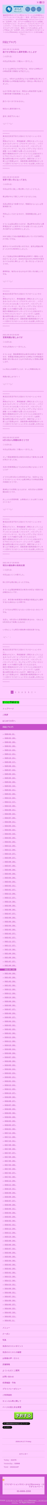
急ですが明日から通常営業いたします (20, 52)
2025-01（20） (10, 794)
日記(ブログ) (8, 727)
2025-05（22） (10, 778)
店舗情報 (6, 1364)
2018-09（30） (10, 1097)
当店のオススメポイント (13, 1346)
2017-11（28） (10, 1137)
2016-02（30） (10, 1221)
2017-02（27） (10, 1173)
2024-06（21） (10, 822)
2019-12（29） (10, 1037)
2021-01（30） (10, 985)
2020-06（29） (10, 1013)
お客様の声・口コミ (11, 1358)
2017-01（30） (10, 1177)
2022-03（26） (10, 929)
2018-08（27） (10, 1101)
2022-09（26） (10, 906)
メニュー (6, 1328)
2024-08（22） (10, 814)
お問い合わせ (8, 1377)
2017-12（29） (10, 1133)
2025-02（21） (10, 790)
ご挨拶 (5, 715)
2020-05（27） (10, 1017)
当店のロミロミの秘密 (12, 1352)
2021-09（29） (10, 953)
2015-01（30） (10, 1273)
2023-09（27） (10, 858)
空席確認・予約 (9, 1383)
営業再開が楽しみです (13, 337)
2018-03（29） (10, 1121)
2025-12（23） (10, 750)
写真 (4, 1340)
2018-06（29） (10, 1109)
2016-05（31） (10, 1209)
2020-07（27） (10, 1009)
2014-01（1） (10, 1320)
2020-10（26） (10, 997)
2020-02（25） (10, 1029)
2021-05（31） (10, 969)
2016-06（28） (10, 1205)
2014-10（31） (10, 1284)
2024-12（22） (10, 798)
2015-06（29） (10, 1253)
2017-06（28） (10, 1157)
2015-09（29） (10, 1241)
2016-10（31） (10, 1189)
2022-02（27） (10, 933)
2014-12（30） (10, 1277)
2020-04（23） (10, 1021)
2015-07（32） (10, 1249)
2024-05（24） (10, 826)
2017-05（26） (10, 1161)
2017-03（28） (10, 1169)
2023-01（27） (10, 890)
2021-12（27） (10, 941)
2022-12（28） (10, 894)
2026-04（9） (10, 734)
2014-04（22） (10, 1308)
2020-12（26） (10, 989)
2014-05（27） (10, 1304)
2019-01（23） (10, 1081)
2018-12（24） (10, 1085)
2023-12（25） (10, 846)
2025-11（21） (10, 754)
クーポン (6, 1334)
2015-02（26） (10, 1269)
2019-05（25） (10, 1065)
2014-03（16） (10, 1312)
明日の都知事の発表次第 (14, 565)
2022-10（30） (10, 902)
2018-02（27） (10, 1125)
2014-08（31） (10, 1292)
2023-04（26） (10, 878)
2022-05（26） (10, 922)
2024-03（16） (10, 834)
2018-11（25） (10, 1089)
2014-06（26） (10, 1300)
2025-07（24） (10, 770)
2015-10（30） (10, 1237)
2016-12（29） (10, 1181)
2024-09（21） (10, 810)
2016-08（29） (10, 1197)
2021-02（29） (10, 981)
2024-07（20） (10, 818)
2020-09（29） (10, 1001)
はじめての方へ (9, 721)
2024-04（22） (10, 830)
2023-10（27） (10, 854)
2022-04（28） (10, 926)
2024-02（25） (10, 838)
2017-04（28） (10, 1165)
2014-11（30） (10, 1281)
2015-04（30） (10, 1261)
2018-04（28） (10, 1117)
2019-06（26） (10, 1061)
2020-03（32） (10, 1025)
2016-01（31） (10, 1225)
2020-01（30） (10, 1033)
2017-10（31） (10, 1141)
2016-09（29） (10, 1193)
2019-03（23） (10, 1073)
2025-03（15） (10, 786)
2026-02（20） (10, 742)
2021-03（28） (10, 977)
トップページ (8, 709)
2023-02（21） (10, 886)
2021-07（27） (10, 961)
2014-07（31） (10, 1296)
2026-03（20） (10, 738)
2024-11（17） (10, 802)
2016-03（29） (10, 1217)
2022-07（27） (10, 914)
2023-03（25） (10, 882)
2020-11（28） (10, 993)
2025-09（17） (10, 762)
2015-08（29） (10, 1245)
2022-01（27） (10, 937)
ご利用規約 (7, 1395)
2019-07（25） (10, 1057)
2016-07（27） (10, 1201)
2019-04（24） (10, 1069)
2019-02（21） (10, 1077)
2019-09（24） (10, 1049)
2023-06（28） (10, 870)
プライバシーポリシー (12, 1389)
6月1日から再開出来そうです (16, 440)
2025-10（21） (10, 758)
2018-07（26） (10, 1105)
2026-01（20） (10, 746)
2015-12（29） (10, 1229)
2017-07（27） (10, 1153)
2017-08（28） (10, 1149)
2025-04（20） (10, 782)
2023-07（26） (10, 866)
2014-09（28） (10, 1288)
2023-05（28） (10, 874)
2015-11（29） (10, 1233)
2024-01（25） (10, 842)
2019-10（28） (10, 1045)
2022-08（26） (10, 910)
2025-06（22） (10, 774)
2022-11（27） (10, 898)
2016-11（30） (10, 1185)
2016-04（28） (10, 1213)
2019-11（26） (10, 1041)
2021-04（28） (10, 973)
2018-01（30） (10, 1129)
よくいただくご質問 (11, 1371)
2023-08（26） (10, 862)
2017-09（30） (10, 1145)
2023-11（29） (10, 850)
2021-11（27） (10, 945)
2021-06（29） (10, 965)
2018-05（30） (10, 1113)
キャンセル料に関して (12, 1401)
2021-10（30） (10, 949)
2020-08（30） (10, 1005)
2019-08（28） (10, 1053)
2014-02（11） (10, 1316)
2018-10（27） (10, 1093)
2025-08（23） (10, 766)
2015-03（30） (10, 1265)
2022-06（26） (10, 918)
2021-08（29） (10, 957)
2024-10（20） (10, 806)
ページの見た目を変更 (12, 1407)
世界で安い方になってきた (15, 180)
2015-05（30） (10, 1257)
